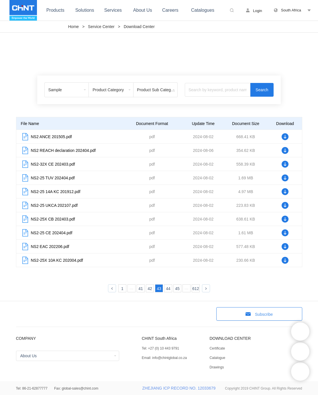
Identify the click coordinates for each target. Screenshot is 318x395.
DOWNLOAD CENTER (230, 338)
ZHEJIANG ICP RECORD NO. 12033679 (179, 388)
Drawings (216, 367)
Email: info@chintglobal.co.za (164, 358)
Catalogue (217, 358)
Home (73, 26)
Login (257, 11)
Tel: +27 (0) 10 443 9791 (160, 348)
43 (159, 288)
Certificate (217, 348)
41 (140, 288)
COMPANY (26, 338)
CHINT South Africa (159, 338)
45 (177, 288)
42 (150, 288)
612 (195, 288)
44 (168, 288)
